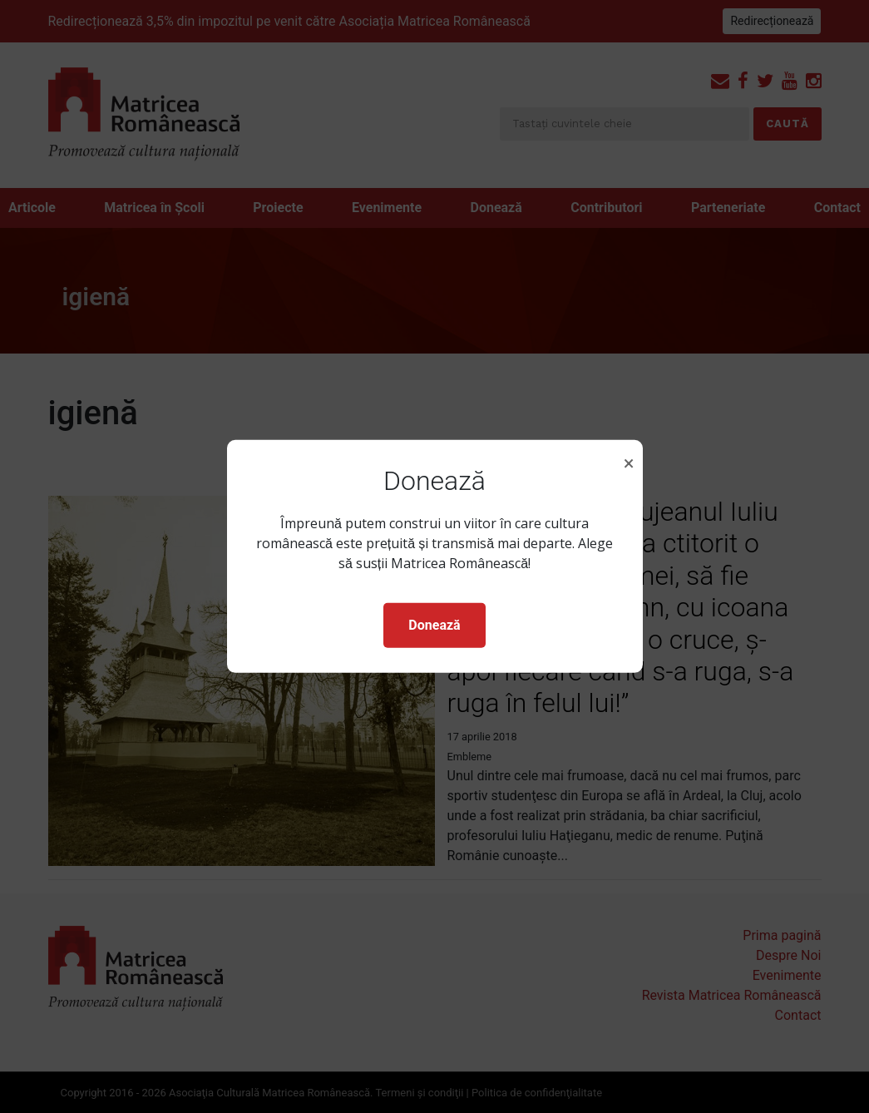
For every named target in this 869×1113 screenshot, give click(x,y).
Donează (434, 625)
